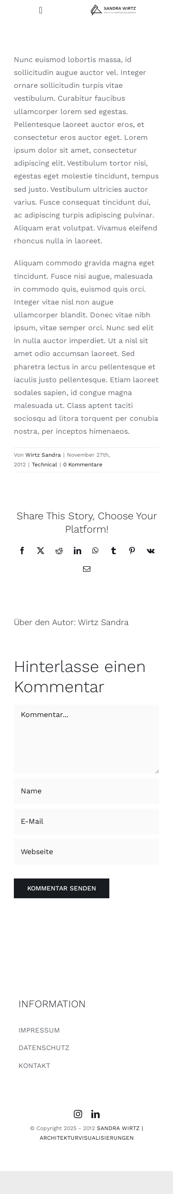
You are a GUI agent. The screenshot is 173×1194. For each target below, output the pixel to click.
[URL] (86, 852)
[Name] (86, 791)
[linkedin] (95, 1114)
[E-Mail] (86, 821)
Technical (44, 464)
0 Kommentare (82, 464)
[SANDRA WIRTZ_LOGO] (113, 8)
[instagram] (78, 1114)
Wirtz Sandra (43, 455)
